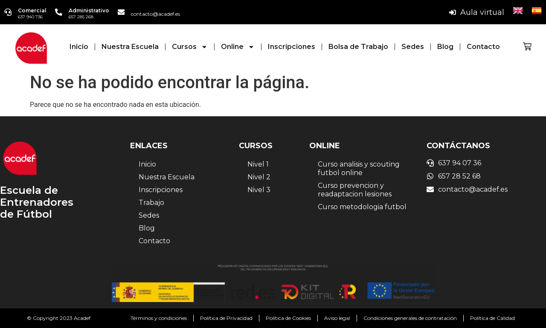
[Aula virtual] (452, 12)
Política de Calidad (492, 318)
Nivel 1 (258, 164)
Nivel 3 (258, 190)
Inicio (79, 47)
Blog (445, 47)
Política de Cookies (288, 318)
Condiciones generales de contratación (410, 318)
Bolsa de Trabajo (358, 47)
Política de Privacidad (226, 318)
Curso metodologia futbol (362, 207)
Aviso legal (337, 318)
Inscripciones (291, 47)
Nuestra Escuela (130, 47)
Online (238, 47)
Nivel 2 (258, 177)
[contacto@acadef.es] (122, 12)
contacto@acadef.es (157, 14)
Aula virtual (482, 12)
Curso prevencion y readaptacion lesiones (355, 189)
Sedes (412, 47)
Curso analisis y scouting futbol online (359, 168)
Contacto (483, 47)
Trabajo (151, 203)
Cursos (190, 47)
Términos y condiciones (159, 318)
